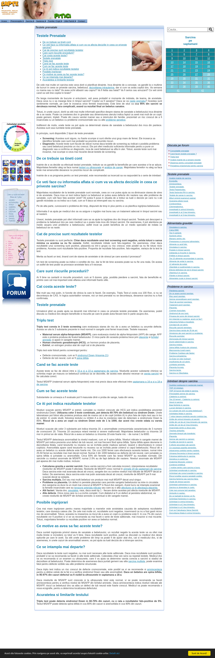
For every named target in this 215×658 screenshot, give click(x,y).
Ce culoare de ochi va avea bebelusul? (186, 411)
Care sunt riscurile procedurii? (58, 53)
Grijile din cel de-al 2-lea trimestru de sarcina (188, 422)
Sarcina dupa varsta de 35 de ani (183, 330)
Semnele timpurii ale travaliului (182, 433)
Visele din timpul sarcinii (179, 482)
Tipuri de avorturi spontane (180, 302)
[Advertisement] (190, 117)
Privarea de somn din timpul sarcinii (184, 316)
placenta (143, 337)
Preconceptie (16, 21)
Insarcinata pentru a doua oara (182, 428)
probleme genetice (116, 120)
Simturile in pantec (177, 493)
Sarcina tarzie (175, 370)
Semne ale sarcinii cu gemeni (182, 439)
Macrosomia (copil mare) (180, 350)
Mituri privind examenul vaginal (182, 198)
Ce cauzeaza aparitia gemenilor (183, 448)
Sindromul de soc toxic (179, 313)
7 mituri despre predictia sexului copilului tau (188, 416)
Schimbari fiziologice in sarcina (182, 499)
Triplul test (174, 157)
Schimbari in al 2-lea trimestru (182, 504)
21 (172, 70)
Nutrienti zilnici (175, 236)
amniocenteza (154, 569)
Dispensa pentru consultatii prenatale (186, 163)
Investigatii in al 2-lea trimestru (182, 212)
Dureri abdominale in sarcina (181, 342)
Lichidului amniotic (177, 364)
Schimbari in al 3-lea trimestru (182, 507)
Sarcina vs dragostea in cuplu (182, 487)
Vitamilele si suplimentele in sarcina (184, 267)
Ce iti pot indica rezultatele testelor (61, 69)
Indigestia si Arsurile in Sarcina (182, 253)
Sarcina (29, 21)
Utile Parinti (69, 21)
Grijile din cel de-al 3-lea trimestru (183, 425)
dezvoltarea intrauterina (101, 87)
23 (196, 70)
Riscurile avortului (177, 336)
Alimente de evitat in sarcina (181, 261)
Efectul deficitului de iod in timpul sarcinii (186, 270)
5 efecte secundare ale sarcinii (182, 445)
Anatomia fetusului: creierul (181, 462)
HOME (211, 21)
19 (196, 66)
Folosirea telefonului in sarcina (182, 456)
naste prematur (138, 101)
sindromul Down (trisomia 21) (93, 355)
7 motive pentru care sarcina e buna (184, 467)
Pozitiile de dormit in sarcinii (181, 442)
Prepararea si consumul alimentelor (184, 241)
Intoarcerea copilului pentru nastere (184, 450)
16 (208, 62)
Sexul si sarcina (176, 402)
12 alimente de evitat (178, 264)
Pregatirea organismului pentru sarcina (186, 166)
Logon (204, 21)
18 (184, 66)
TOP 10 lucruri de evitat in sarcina (183, 391)
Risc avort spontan (177, 296)
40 (208, 86)
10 (184, 58)
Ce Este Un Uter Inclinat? (180, 359)
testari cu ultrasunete (90, 167)
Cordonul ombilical (177, 465)
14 (184, 62)
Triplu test (48, 61)
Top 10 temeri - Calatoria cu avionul (184, 399)
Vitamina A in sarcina (178, 273)
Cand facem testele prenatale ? (183, 154)
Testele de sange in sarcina (181, 195)
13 (172, 62)
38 (184, 86)
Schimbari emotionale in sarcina (183, 470)
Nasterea (40, 21)
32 (208, 78)
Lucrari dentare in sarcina (180, 408)
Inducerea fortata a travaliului (181, 322)
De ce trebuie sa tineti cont (57, 42)
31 (196, 78)
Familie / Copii (54, 21)
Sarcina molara (176, 345)
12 (208, 58)
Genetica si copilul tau (178, 459)
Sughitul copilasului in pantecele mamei (186, 385)
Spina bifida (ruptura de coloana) (183, 347)
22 (184, 70)
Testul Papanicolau (177, 189)
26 (184, 74)
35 (196, 82)
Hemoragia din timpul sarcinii (181, 339)
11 (196, 58)
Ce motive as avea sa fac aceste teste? (63, 74)
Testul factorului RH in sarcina (182, 192)
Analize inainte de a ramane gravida (185, 160)
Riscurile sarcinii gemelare (180, 327)
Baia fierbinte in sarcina (179, 405)
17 (172, 66)
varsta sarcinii (151, 373)
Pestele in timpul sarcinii (179, 250)
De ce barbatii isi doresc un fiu (182, 496)
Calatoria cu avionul (178, 396)
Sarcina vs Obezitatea (178, 373)
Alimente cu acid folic (178, 244)
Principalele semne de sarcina (182, 394)
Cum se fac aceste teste (55, 66)
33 (172, 82)
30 (184, 78)
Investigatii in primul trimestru (182, 209)
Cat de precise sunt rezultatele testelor (63, 50)
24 (208, 70)
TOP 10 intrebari (176, 388)
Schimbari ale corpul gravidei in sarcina (186, 473)
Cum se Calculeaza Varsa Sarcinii (184, 510)
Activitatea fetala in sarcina (180, 413)
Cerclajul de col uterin (178, 325)
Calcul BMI (174, 230)
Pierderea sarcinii (177, 291)
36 (208, 82)
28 (208, 74)
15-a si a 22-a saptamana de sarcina (97, 371)
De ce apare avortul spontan (181, 293)
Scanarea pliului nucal (178, 201)
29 (172, 78)
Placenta (173, 308)
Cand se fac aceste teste (56, 63)
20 (208, 66)
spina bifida (82, 358)
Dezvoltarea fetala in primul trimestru (185, 513)
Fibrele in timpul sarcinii (179, 275)
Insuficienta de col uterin (179, 362)
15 (196, 62)
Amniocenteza (175, 184)
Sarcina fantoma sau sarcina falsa (184, 479)
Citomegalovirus (176, 206)
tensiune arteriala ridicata (87, 487)
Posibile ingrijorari (52, 71)
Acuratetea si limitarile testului (58, 80)
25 (172, 74)
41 (178, 90)
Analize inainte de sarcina (180, 178)
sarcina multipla (136, 561)
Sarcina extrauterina (178, 356)
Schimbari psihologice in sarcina (183, 484)
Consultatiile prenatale (179, 151)
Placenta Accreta (176, 367)
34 (184, 82)
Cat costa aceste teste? (55, 55)
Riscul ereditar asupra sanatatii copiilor (186, 476)
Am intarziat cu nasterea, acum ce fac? (186, 319)
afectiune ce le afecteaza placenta (139, 487)
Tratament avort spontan (180, 305)
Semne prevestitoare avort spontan (184, 299)
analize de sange (114, 167)
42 (202, 90)
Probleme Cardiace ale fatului (182, 353)
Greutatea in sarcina (178, 227)
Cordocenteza (175, 204)
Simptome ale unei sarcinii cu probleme (186, 333)
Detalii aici (119, 653)
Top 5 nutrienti (175, 233)
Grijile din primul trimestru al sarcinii (184, 419)
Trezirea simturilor (177, 430)
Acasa (4, 21)
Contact (81, 21)
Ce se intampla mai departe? (58, 77)
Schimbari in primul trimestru (181, 502)
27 (196, 74)
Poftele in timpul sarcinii (179, 256)
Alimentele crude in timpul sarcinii (183, 278)
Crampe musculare (177, 310)
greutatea (73, 490)
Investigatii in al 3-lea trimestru (182, 215)
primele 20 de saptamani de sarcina (142, 469)
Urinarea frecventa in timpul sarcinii (184, 453)
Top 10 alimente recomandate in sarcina (186, 258)
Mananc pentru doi (177, 238)
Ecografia (173, 181)
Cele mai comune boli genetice (182, 490)
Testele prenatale (176, 187)
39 (196, 86)
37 (172, 86)
